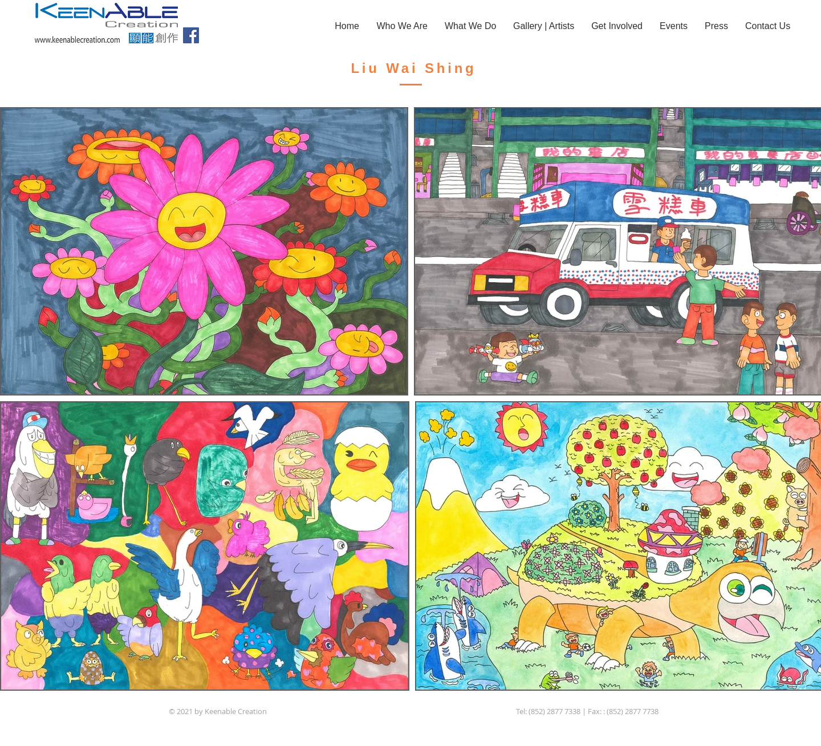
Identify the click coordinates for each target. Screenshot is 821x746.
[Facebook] (191, 35)
